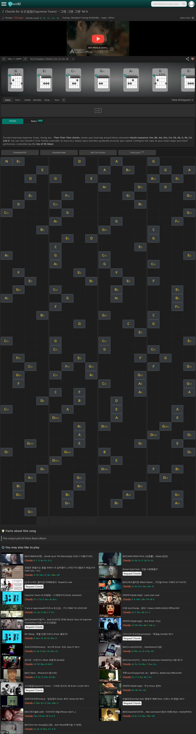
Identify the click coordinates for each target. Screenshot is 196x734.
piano (17, 100)
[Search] (183, 4)
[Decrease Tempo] (3, 59)
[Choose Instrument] (64, 100)
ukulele (27, 100)
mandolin (37, 100)
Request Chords (132, 573)
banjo (47, 100)
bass (57, 100)
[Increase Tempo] (25, 59)
